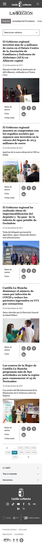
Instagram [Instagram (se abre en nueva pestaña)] (7, 504)
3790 (34, 452)
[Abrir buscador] (37, 3)
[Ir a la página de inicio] (21, 4)
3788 (21, 452)
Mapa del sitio (7, 534)
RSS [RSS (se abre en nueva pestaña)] (23, 508)
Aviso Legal (23, 529)
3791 (15, 457)
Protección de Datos (9, 529)
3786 (8, 452)
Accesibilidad (18, 534)
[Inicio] (21, 494)
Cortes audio (9, 118)
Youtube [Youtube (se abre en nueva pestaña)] (18, 504)
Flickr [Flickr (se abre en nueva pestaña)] (34, 504)
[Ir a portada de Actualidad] (21, 13)
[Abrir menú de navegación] (4, 4)
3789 (28, 452)
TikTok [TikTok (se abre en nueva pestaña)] (13, 504)
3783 (20, 448)
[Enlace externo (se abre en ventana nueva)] (17, 540)
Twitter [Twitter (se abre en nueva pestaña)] (29, 504)
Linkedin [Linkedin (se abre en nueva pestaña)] (18, 508)
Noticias (6, 21)
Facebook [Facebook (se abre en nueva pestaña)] (23, 504)
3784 (27, 448)
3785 (33, 448)
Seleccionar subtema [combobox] (13, 32)
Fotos (6, 114)
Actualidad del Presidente (23, 21)
